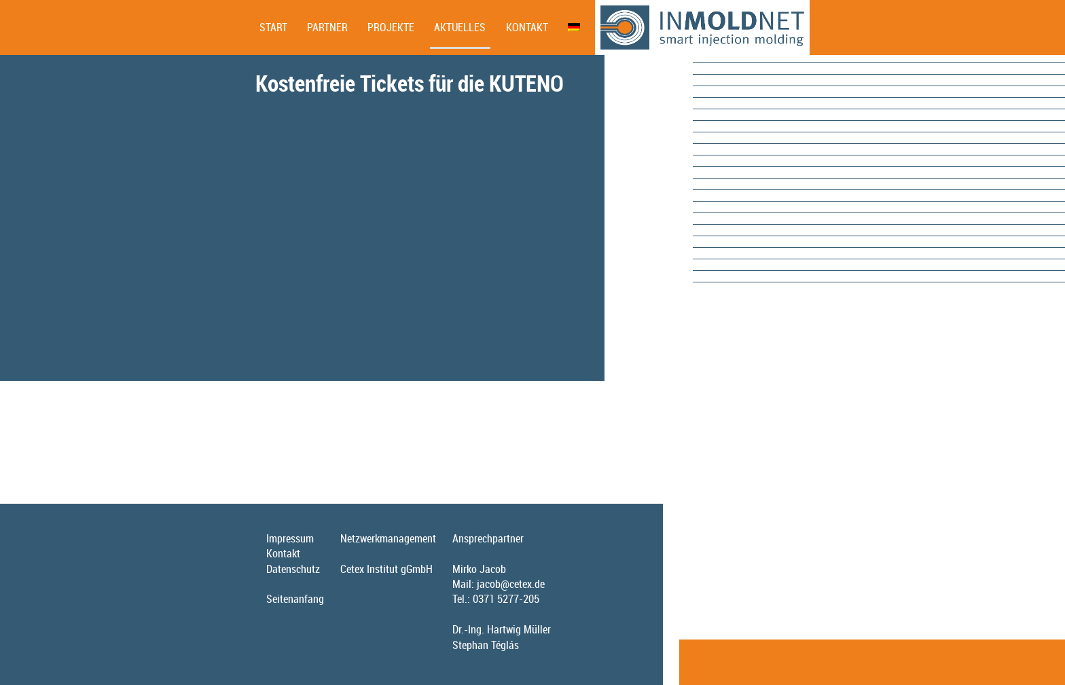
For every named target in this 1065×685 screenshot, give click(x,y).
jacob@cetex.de (511, 583)
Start (273, 27)
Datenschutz (293, 568)
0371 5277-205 (506, 598)
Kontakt (527, 27)
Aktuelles (460, 27)
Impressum (290, 538)
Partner (327, 27)
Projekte (390, 27)
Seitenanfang (295, 598)
